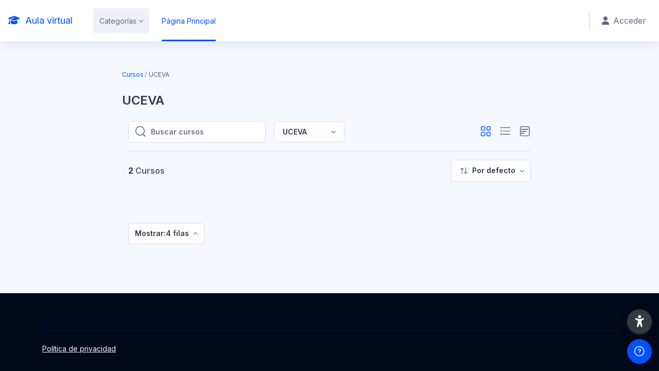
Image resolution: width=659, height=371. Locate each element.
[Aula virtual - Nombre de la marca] (40, 20)
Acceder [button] (624, 20)
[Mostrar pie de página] (639, 351)
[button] (486, 131)
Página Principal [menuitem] (189, 20)
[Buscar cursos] (205, 132)
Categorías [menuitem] (117, 20)
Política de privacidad (79, 348)
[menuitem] (491, 171)
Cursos (133, 74)
